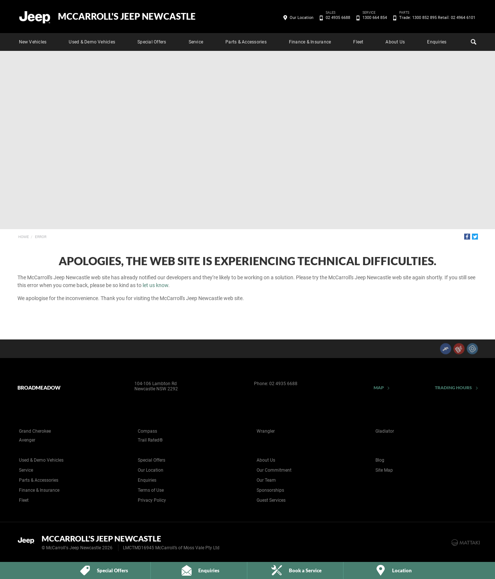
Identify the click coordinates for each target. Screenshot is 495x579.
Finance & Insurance (310, 42)
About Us (395, 42)
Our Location (301, 17)
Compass (147, 431)
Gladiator (384, 431)
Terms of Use (151, 490)
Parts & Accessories (246, 42)
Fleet (358, 42)
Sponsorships (270, 490)
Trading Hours (453, 387)
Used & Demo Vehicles (92, 42)
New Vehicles (33, 42)
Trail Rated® (150, 440)
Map (379, 387)
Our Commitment (274, 470)
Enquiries (436, 42)
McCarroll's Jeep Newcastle (127, 16)
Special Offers (151, 42)
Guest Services (271, 500)
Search (472, 41)
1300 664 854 (373, 18)
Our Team (266, 480)
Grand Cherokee (35, 431)
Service (196, 42)
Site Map (384, 470)
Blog (379, 460)
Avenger (27, 440)
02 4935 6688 (336, 18)
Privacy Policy (152, 500)
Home (23, 237)
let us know (155, 285)
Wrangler (266, 431)
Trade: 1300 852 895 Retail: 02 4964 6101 (436, 18)
